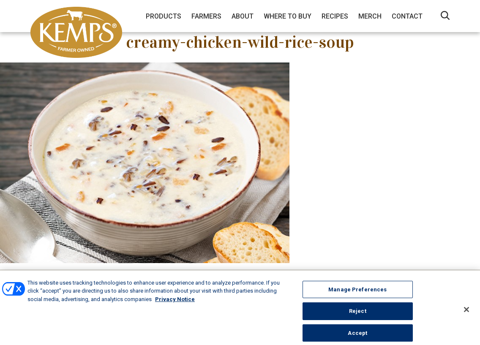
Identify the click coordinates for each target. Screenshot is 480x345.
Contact (407, 16)
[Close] (466, 312)
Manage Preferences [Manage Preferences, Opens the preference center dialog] (357, 292)
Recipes (335, 16)
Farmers (206, 16)
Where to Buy (287, 16)
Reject (357, 314)
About (243, 16)
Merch (370, 16)
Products (163, 16)
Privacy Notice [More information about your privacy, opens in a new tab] (175, 302)
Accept (357, 336)
